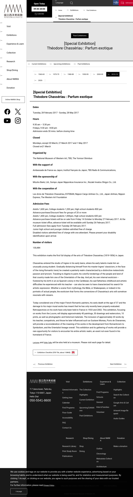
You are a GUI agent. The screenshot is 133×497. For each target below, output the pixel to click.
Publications (67, 458)
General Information (70, 394)
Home (60, 10)
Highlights (83, 398)
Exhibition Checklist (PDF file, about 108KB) (60, 356)
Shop (81, 448)
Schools (100, 401)
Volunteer (100, 416)
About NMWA (11, 76)
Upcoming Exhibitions (67, 64)
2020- (57, 83)
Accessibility (67, 421)
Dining (82, 453)
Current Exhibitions (40, 64)
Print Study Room (69, 453)
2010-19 (42, 83)
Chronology (101, 453)
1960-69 (42, 76)
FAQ (64, 426)
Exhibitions (10, 34)
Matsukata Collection (104, 459)
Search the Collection (121, 399)
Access (109, 4)
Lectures (37, 346)
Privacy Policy (50, 483)
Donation (9, 84)
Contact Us (67, 431)
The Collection (85, 393)
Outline (99, 448)
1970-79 (58, 76)
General (100, 406)
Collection (9, 51)
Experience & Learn (14, 43)
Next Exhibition (115, 369)
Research (9, 59)
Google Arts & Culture (121, 407)
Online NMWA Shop (12, 98)
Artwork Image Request (121, 415)
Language (59, 3)
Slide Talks (50, 346)
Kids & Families (103, 411)
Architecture (102, 466)
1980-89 (74, 76)
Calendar (39, 15)
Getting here (67, 401)
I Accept (20, 491)
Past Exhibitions (93, 10)
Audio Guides (119, 422)
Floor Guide (67, 416)
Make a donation (120, 448)
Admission (126, 4)
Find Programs (68, 411)
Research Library (69, 448)
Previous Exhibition (47, 369)
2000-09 (107, 76)
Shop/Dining (11, 68)
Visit (7, 26)
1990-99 (91, 76)
